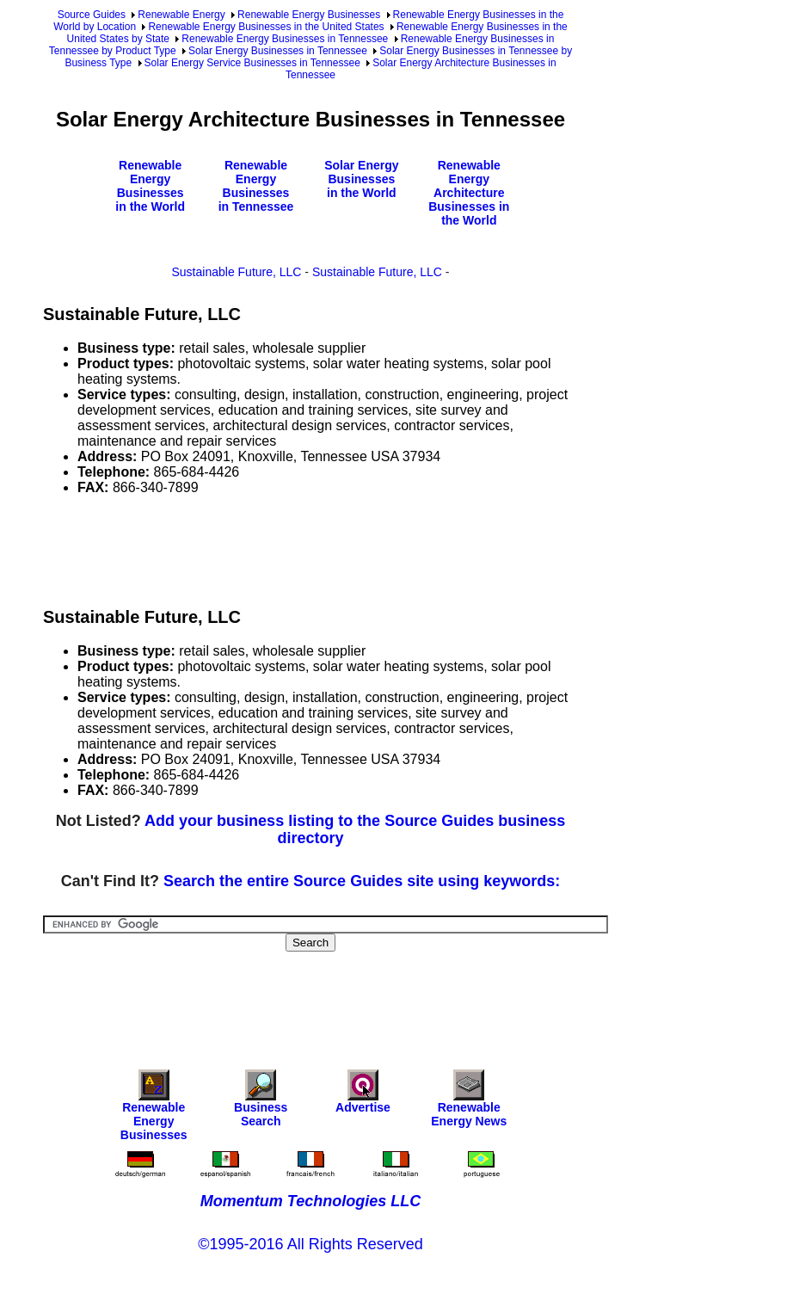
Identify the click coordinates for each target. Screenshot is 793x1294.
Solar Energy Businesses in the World (361, 179)
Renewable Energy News (469, 1102)
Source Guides (92, 15)
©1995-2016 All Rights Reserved (310, 1244)
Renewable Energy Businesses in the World (150, 185)
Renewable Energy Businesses (308, 15)
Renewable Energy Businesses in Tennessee (284, 39)
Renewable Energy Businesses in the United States (266, 27)
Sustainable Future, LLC (237, 272)
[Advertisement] (356, 548)
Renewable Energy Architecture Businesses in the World (468, 192)
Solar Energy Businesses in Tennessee (277, 51)
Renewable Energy (181, 15)
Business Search (260, 1102)
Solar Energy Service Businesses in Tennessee (252, 63)
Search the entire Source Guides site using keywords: (361, 881)
